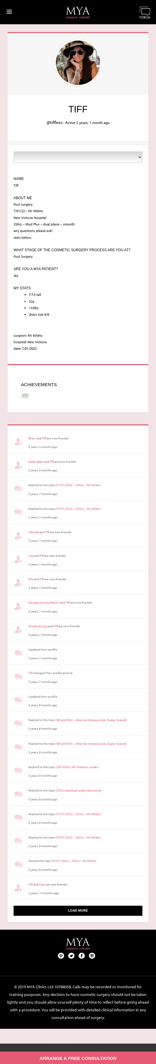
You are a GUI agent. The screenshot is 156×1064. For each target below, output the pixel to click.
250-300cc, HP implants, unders (77, 767)
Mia (30, 579)
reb (30, 556)
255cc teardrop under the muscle (79, 790)
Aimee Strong (37, 626)
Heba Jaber (35, 462)
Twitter (71, 955)
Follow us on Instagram (92, 955)
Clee (42, 884)
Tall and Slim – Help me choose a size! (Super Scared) (91, 720)
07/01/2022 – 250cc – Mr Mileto (78, 485)
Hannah (33, 532)
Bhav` (32, 438)
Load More (78, 910)
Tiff (44, 438)
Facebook (82, 955)
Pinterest (61, 955)
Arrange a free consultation (78, 1058)
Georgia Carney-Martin (43, 602)
